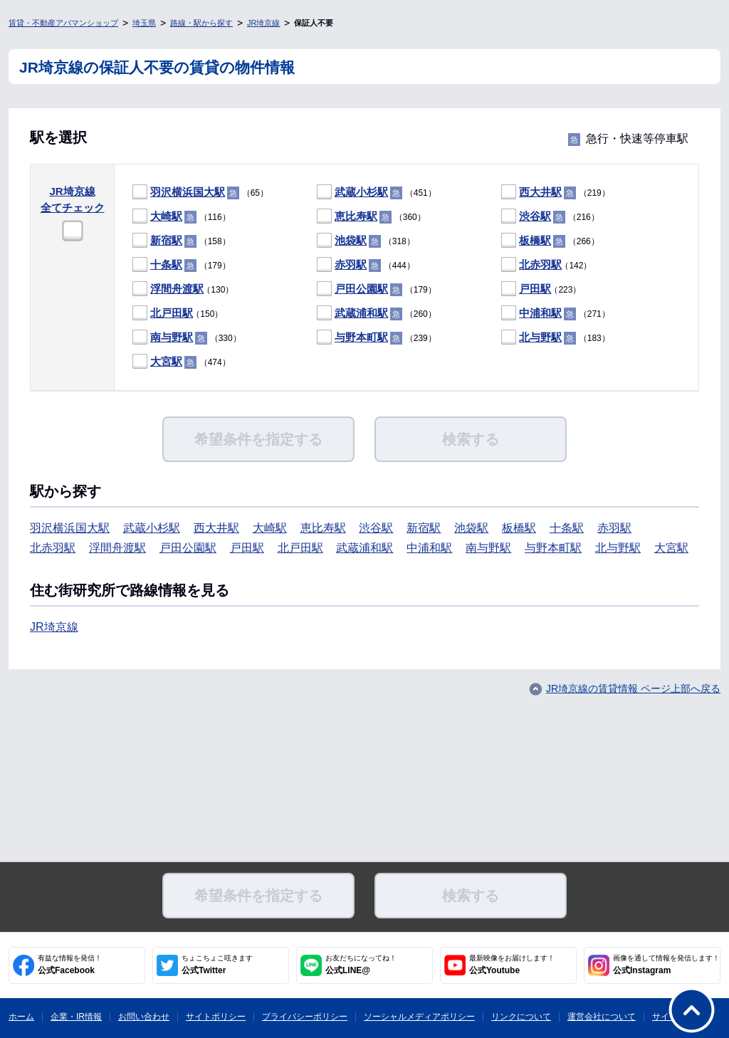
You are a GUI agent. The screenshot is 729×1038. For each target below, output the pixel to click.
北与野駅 (540, 337)
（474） (181, 362)
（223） (541, 289)
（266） (550, 241)
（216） (550, 217)
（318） (366, 241)
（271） (555, 313)
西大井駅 (540, 192)
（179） (181, 265)
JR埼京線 (263, 23)
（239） (376, 338)
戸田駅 (535, 289)
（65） (200, 192)
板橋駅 (535, 240)
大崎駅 (166, 216)
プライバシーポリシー (304, 1017)
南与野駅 (171, 337)
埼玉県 (144, 23)
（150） (177, 313)
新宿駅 (166, 240)
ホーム (21, 1017)
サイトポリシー (216, 1017)
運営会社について (601, 1017)
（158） (181, 241)
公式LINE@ (361, 964)
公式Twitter (217, 964)
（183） (555, 338)
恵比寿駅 (356, 216)
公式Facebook (70, 964)
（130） (183, 289)
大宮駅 (166, 361)
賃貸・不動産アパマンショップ (63, 23)
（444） (366, 265)
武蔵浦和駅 (361, 313)
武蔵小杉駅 (361, 192)
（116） (181, 217)
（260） (376, 313)
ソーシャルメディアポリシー (419, 1017)
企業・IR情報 (76, 1017)
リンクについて (521, 1017)
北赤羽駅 (540, 264)
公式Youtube (512, 964)
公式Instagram (666, 964)
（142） (546, 265)
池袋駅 (351, 240)
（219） (555, 192)
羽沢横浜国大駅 (187, 192)
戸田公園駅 (361, 289)
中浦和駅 (540, 313)
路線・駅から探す (201, 23)
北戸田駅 (171, 313)
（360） (371, 217)
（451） (376, 192)
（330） (186, 338)
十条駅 (166, 264)
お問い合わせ (143, 1017)
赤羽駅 (351, 264)
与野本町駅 (361, 337)
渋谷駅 (535, 216)
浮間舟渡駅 (177, 289)
